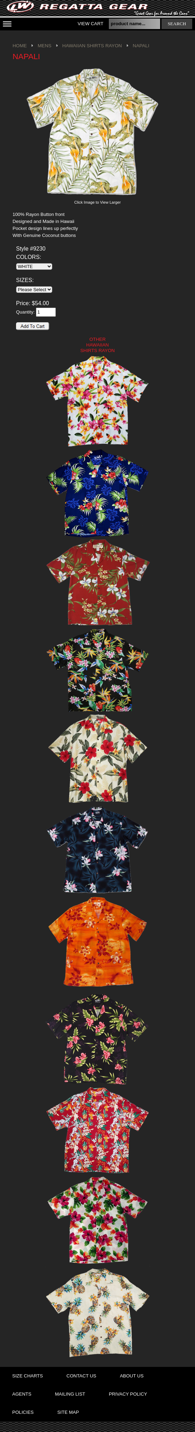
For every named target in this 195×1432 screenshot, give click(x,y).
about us (132, 1375)
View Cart (90, 23)
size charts (27, 1375)
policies (22, 1412)
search (177, 23)
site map (68, 1412)
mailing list (70, 1394)
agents (21, 1394)
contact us (81, 1375)
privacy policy (128, 1394)
